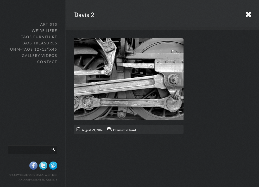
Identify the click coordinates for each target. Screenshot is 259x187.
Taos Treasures (39, 43)
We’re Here (44, 30)
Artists (48, 24)
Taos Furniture (39, 37)
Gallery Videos (39, 55)
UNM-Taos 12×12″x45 (33, 49)
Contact (47, 61)
